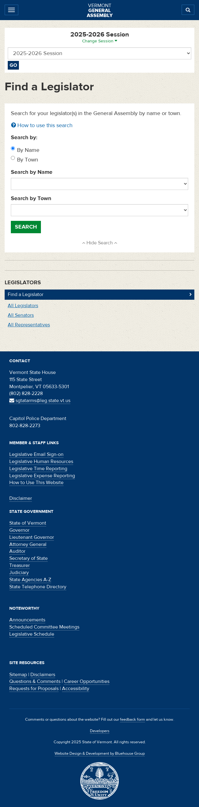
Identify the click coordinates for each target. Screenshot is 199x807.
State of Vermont (27, 523)
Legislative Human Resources (41, 461)
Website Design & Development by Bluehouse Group (100, 753)
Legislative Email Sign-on (36, 454)
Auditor (17, 551)
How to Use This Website (36, 482)
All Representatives (29, 325)
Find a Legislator (25, 294)
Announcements (27, 620)
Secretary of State (28, 558)
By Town (27, 159)
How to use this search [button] (42, 125)
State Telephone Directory (37, 587)
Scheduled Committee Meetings (44, 627)
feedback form (132, 719)
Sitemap (18, 675)
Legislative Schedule (31, 634)
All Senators (21, 315)
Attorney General (27, 544)
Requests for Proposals (34, 688)
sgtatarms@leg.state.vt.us (39, 400)
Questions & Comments (34, 681)
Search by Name (31, 172)
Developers (99, 730)
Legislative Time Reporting (38, 469)
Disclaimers (42, 675)
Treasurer (19, 565)
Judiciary (19, 572)
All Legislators (23, 306)
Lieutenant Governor (31, 537)
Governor (19, 530)
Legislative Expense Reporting (42, 476)
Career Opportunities (86, 681)
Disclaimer (20, 498)
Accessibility (75, 688)
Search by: (24, 137)
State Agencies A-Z (30, 580)
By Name (28, 150)
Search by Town (31, 198)
